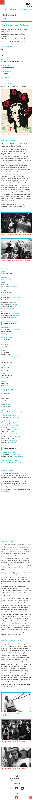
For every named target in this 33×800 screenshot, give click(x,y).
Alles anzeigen (8, 323)
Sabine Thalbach (6, 306)
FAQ (16, 776)
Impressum (16, 781)
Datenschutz (16, 778)
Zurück (4, 19)
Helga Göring (5, 423)
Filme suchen (13, 9)
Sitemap (16, 783)
